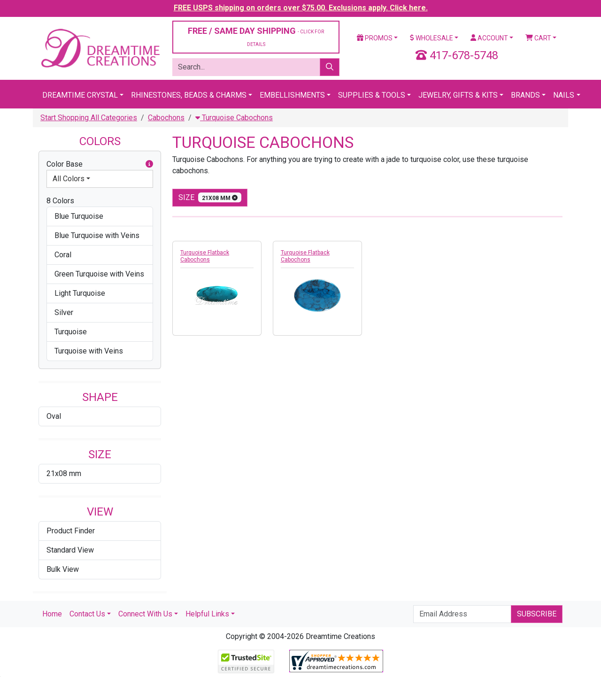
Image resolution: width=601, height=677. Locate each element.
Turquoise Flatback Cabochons (204, 256)
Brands (525, 95)
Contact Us (87, 613)
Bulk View (62, 569)
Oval (53, 416)
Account (489, 38)
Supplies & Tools (371, 95)
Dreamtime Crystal (80, 95)
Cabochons (166, 117)
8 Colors (60, 200)
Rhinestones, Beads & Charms (189, 95)
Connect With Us (145, 613)
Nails (563, 95)
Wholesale (431, 38)
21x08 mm (63, 473)
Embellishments (292, 95)
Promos (375, 38)
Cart (538, 38)
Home (52, 613)
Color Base (99, 164)
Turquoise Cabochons (234, 117)
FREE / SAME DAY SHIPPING (256, 36)
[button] (149, 164)
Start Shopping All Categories (88, 117)
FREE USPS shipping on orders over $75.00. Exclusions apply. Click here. (301, 7)
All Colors (69, 178)
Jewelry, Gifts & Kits (458, 95)
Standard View (70, 550)
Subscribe (536, 613)
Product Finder (70, 530)
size (209, 197)
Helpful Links (207, 613)
